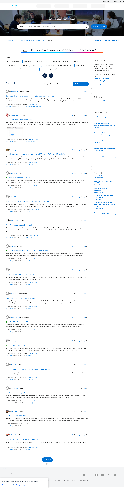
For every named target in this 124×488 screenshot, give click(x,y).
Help (26, 480)
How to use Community (101, 79)
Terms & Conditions (34, 480)
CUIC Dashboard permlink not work (19, 225)
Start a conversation (99, 26)
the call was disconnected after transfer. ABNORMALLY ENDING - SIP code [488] (36, 154)
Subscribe (107, 40)
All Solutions (105, 214)
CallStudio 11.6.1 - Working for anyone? (21, 298)
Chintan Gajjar (30, 164)
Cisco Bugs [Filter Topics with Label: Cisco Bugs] (24, 65)
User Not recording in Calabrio (103, 117)
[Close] (46, 486)
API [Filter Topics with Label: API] (47, 61)
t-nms (27, 188)
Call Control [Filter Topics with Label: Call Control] (76, 61)
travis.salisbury (30, 332)
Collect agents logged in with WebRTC (103, 182)
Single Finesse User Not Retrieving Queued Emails (105, 150)
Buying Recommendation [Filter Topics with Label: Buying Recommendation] (59, 61)
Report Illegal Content (85, 480)
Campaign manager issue (17, 345)
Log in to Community (101, 85)
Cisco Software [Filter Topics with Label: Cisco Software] (48, 65)
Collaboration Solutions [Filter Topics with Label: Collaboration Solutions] (31, 69)
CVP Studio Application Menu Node (19, 120)
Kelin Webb (29, 237)
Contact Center (34, 104)
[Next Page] (51, 75)
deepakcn (29, 261)
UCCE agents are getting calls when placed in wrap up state (28, 369)
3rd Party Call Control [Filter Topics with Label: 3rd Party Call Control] (12, 61)
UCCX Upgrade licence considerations (20, 274)
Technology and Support (26, 40)
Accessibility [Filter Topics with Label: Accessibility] (27, 61)
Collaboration (40, 40)
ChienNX (28, 211)
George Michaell (30, 141)
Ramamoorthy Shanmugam (34, 106)
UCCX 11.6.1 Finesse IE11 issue (20, 322)
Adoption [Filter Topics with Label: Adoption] (38, 61)
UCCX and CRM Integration (16, 416)
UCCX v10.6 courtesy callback (17, 393)
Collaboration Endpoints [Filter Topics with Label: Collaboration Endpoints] (13, 69)
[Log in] (114, 1)
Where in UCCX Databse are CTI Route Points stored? (28, 251)
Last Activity (9, 106)
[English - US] (121, 1)
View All (104, 157)
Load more (47, 460)
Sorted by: (45, 84)
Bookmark (98, 40)
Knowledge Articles (101, 101)
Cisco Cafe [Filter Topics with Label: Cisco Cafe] (35, 65)
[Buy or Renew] (106, 1)
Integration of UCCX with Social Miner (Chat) (22, 439)
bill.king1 (28, 308)
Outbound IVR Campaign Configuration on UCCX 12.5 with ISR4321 (104, 125)
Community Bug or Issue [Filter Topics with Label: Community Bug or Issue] (48, 69)
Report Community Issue (15, 480)
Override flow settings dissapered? (101, 189)
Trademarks (66, 480)
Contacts (12, 473)
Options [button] (114, 40)
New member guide (100, 81)
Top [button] (4, 468)
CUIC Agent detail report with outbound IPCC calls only (103, 134)
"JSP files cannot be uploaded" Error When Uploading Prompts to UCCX (104, 204)
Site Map (74, 480)
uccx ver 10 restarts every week (20, 178)
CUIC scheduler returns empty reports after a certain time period (30, 96)
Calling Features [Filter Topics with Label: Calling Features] (11, 65)
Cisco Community (11, 40)
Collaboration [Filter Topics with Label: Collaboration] (79, 65)
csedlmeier (29, 426)
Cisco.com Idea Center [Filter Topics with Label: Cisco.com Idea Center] (64, 65)
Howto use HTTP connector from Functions (104, 142)
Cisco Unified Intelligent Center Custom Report (103, 196)
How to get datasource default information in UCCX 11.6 (29, 201)
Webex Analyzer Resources (102, 176)
